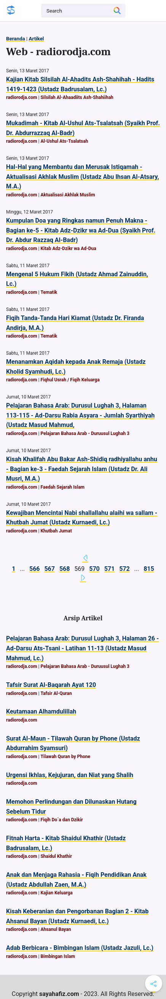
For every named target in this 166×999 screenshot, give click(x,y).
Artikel (36, 38)
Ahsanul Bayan (55, 929)
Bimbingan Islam (57, 956)
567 (49, 568)
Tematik (48, 292)
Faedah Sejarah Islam (62, 487)
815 (149, 568)
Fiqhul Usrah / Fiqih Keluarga (69, 379)
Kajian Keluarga (56, 892)
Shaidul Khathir (56, 856)
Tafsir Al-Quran (56, 693)
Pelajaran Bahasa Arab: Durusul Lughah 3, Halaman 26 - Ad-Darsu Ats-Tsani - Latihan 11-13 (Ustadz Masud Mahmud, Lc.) (82, 648)
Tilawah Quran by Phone (65, 756)
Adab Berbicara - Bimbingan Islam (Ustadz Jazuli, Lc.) (79, 947)
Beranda (15, 38)
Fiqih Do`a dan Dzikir (61, 819)
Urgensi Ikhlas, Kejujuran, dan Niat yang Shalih (69, 775)
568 (64, 568)
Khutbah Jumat (56, 531)
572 (124, 568)
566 (34, 568)
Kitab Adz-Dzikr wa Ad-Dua (68, 248)
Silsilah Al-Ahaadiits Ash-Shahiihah (76, 97)
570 (94, 568)
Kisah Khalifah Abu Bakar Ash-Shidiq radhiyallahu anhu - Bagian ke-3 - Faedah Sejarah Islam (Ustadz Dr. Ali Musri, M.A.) (81, 469)
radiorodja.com (21, 97)
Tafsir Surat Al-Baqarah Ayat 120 (51, 684)
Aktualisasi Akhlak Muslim (67, 195)
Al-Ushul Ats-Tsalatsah (64, 141)
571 (109, 568)
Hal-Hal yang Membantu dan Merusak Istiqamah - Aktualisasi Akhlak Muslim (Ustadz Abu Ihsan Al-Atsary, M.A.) (82, 176)
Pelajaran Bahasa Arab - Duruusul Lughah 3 (84, 433)
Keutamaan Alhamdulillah (41, 711)
